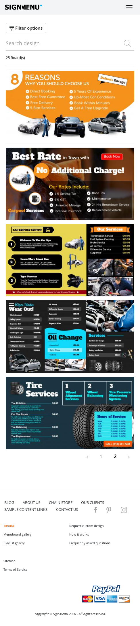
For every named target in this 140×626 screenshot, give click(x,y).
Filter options (26, 28)
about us (31, 502)
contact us (67, 509)
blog (9, 502)
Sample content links (25, 509)
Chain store (60, 502)
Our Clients (92, 502)
